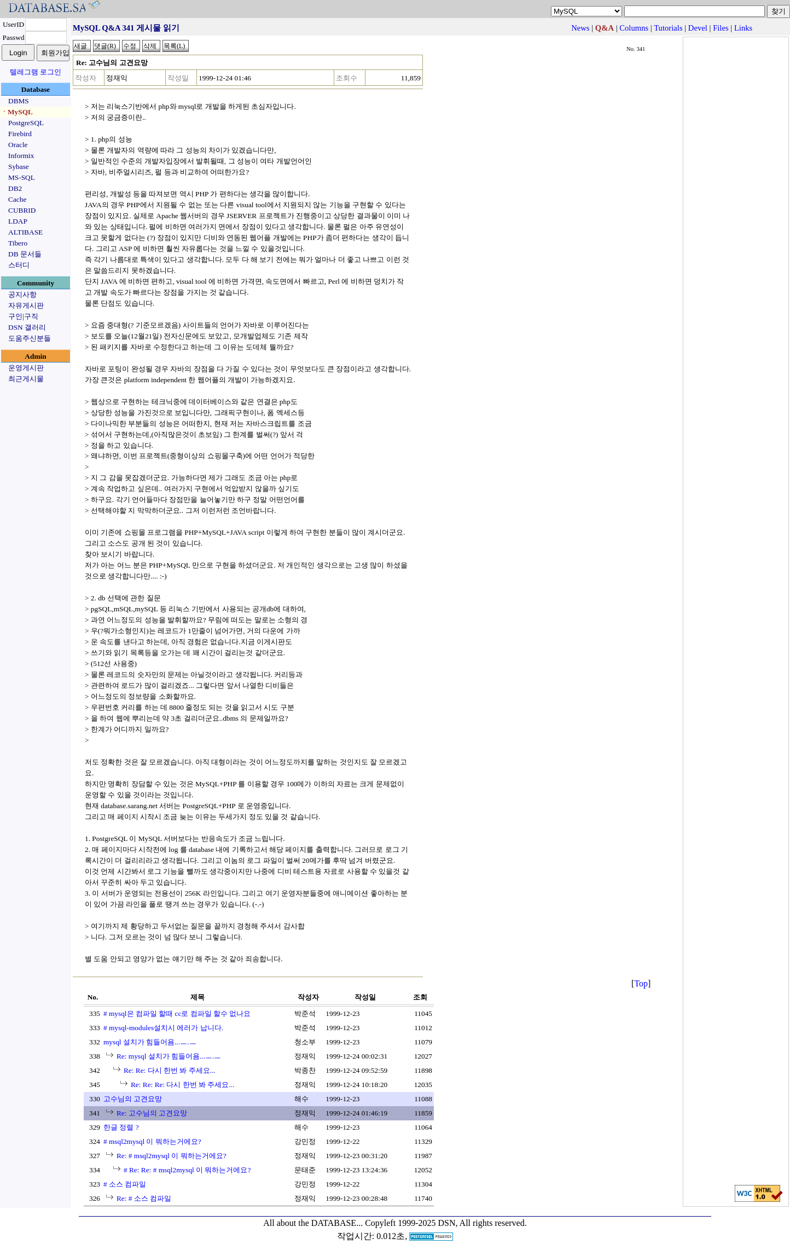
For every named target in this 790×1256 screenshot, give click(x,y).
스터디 (19, 265)
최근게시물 (26, 379)
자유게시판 (26, 305)
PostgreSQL (26, 123)
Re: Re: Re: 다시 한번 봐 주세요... (183, 1084)
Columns (633, 28)
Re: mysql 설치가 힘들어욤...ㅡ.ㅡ (169, 1056)
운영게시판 (26, 368)
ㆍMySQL (17, 112)
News (580, 28)
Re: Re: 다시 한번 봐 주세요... (170, 1070)
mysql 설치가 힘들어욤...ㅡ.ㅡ (149, 1042)
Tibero (17, 243)
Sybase (18, 166)
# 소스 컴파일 (124, 1184)
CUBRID (22, 210)
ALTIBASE (25, 232)
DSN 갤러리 (27, 327)
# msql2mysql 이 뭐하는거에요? (152, 1141)
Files (721, 28)
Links (743, 28)
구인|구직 (23, 316)
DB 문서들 (25, 254)
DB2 (15, 188)
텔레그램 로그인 (35, 72)
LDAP (17, 221)
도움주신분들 (29, 338)
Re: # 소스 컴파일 (144, 1198)
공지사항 (22, 294)
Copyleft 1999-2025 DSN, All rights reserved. (446, 1223)
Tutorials (668, 28)
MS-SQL (21, 177)
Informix (21, 155)
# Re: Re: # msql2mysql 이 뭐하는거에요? (187, 1170)
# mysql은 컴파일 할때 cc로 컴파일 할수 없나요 (177, 1013)
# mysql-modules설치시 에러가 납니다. (163, 1028)
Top (641, 983)
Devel (697, 28)
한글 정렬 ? (121, 1127)
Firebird (20, 134)
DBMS (18, 101)
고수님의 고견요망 (132, 1099)
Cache (17, 199)
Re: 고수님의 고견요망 (152, 1113)
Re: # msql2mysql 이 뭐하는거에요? (171, 1156)
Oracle (18, 145)
